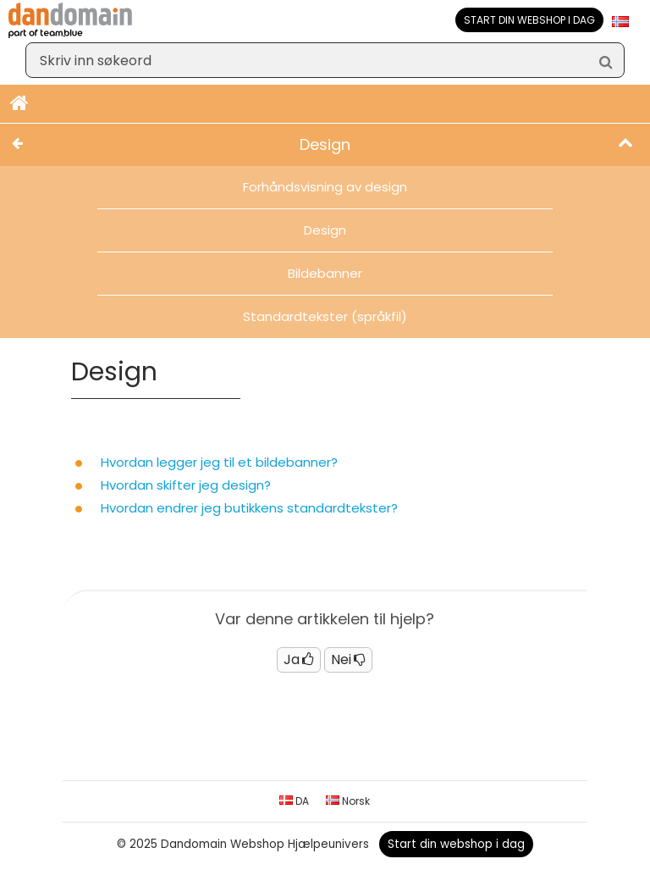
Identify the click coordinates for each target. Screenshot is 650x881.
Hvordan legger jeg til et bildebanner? (219, 462)
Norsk (348, 801)
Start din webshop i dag (529, 20)
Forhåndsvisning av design (325, 187)
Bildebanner (325, 273)
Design (325, 230)
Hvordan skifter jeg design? (186, 485)
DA (294, 801)
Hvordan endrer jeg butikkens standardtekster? (249, 508)
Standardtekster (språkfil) (325, 316)
